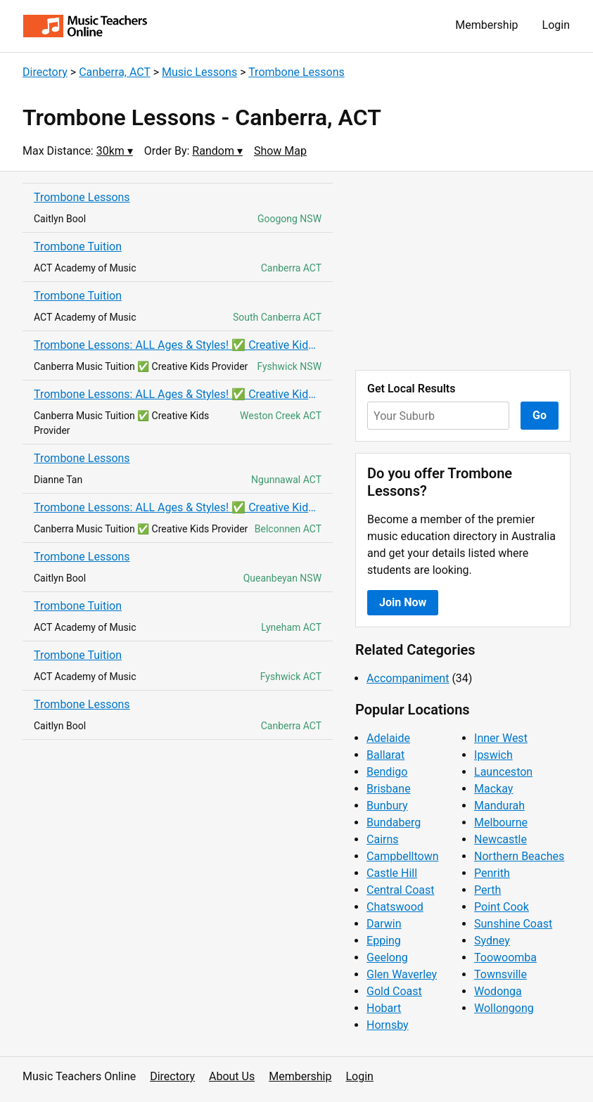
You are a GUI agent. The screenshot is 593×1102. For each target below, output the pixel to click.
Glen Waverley (401, 974)
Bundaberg (393, 822)
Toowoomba (505, 957)
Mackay (493, 788)
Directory (45, 72)
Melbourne (501, 822)
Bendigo (386, 772)
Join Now (402, 602)
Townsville (500, 974)
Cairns (382, 839)
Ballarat (385, 755)
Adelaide (388, 738)
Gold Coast (394, 991)
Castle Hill (391, 873)
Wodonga (498, 991)
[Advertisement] (462, 271)
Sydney (492, 940)
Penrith (492, 873)
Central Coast (400, 890)
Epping (383, 940)
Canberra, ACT (115, 72)
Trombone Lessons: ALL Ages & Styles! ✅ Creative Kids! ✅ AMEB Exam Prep (177, 345)
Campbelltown (402, 856)
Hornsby (387, 1025)
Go (540, 415)
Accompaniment (407, 678)
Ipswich (493, 755)
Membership (486, 25)
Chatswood (394, 907)
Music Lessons (199, 72)
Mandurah (499, 805)
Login (556, 25)
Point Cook (501, 907)
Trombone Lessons (296, 72)
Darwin (384, 923)
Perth (487, 890)
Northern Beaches (519, 856)
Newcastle (500, 839)
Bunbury (387, 805)
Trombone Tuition (78, 246)
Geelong (387, 957)
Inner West (501, 738)
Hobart (383, 1008)
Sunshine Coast (513, 923)
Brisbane (388, 788)
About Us (232, 1076)
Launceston (503, 772)
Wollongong (504, 1008)
